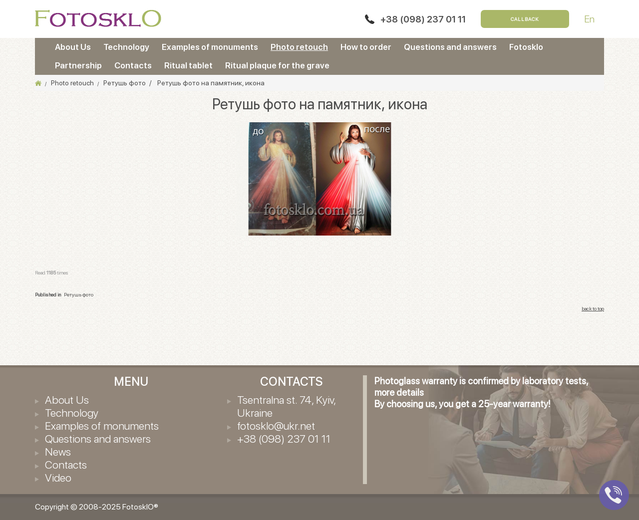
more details (399, 392)
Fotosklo (526, 47)
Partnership (78, 65)
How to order (365, 47)
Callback (525, 19)
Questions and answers (450, 47)
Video (58, 477)
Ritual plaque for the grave (277, 65)
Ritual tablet (188, 65)
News (58, 451)
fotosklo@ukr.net (276, 425)
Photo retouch (299, 47)
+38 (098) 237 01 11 (423, 19)
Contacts (133, 65)
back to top (593, 308)
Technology (126, 47)
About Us (73, 47)
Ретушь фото (78, 294)
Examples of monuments (210, 47)
